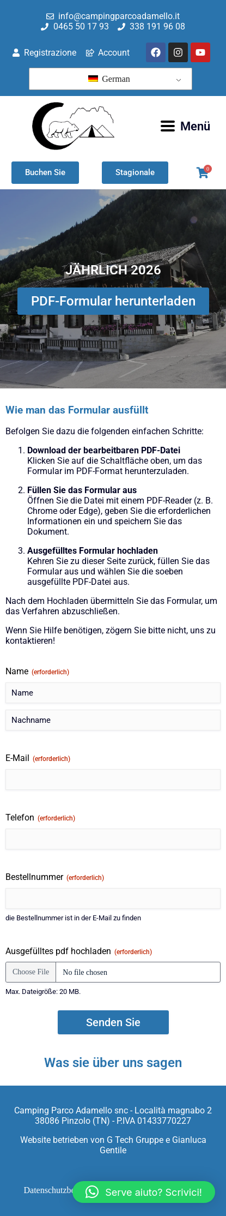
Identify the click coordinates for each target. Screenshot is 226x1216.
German (109, 78)
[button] (143, 1192)
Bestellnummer (54, 877)
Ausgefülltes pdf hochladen (78, 951)
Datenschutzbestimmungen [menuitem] (71, 1190)
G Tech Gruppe (135, 1140)
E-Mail (37, 758)
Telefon (40, 817)
